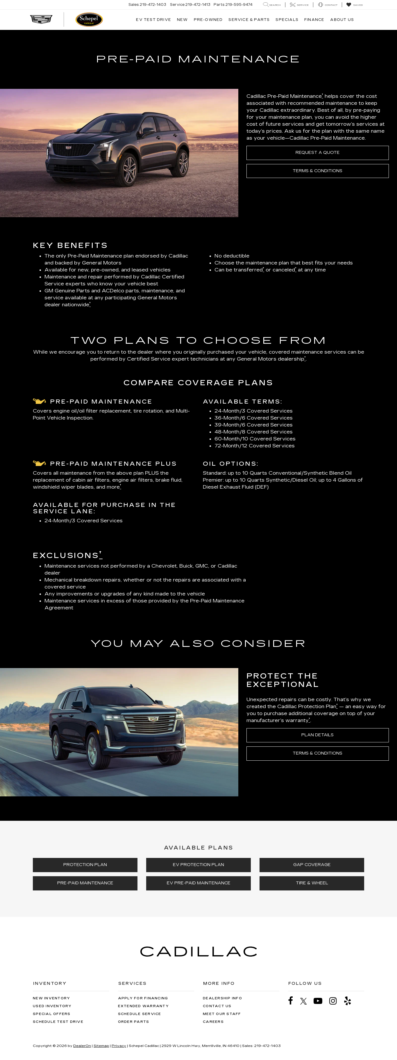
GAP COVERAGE (312, 864)
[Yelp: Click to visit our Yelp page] (350, 1001)
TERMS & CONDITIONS (317, 170)
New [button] (182, 20)
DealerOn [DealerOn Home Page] (82, 1046)
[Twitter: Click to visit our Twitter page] (306, 1001)
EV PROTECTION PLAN (198, 864)
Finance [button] (314, 20)
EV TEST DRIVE (153, 20)
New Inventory (51, 998)
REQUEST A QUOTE (318, 152)
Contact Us (217, 1006)
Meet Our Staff (222, 1014)
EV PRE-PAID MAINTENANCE (198, 883)
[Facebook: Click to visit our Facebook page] (293, 1001)
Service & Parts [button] (249, 20)
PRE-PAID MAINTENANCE (85, 883)
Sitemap (101, 1046)
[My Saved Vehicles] (354, 5)
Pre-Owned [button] (208, 20)
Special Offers (52, 1014)
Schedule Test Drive (58, 1022)
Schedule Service (139, 1014)
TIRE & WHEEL (312, 883)
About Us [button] (342, 20)
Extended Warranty (143, 1006)
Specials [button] (287, 20)
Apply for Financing (143, 998)
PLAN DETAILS (317, 735)
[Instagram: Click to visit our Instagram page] (336, 1001)
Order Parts (133, 1022)
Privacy (119, 1046)
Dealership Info (222, 998)
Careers (213, 1022)
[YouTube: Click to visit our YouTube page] (321, 1001)
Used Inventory (52, 1006)
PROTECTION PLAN (85, 864)
